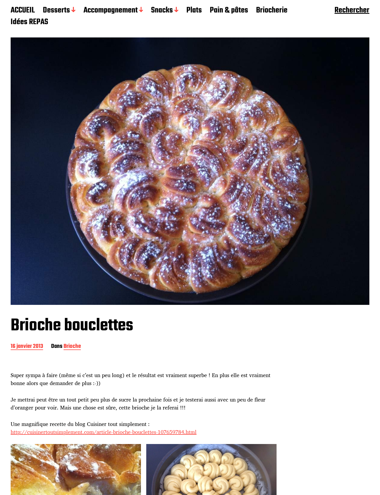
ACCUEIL (23, 10)
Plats (194, 10)
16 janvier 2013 (27, 346)
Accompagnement (110, 10)
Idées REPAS (29, 22)
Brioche (72, 346)
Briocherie (271, 10)
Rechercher (352, 10)
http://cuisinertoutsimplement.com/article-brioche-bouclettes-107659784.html (104, 432)
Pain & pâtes (229, 10)
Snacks (162, 10)
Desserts (56, 10)
